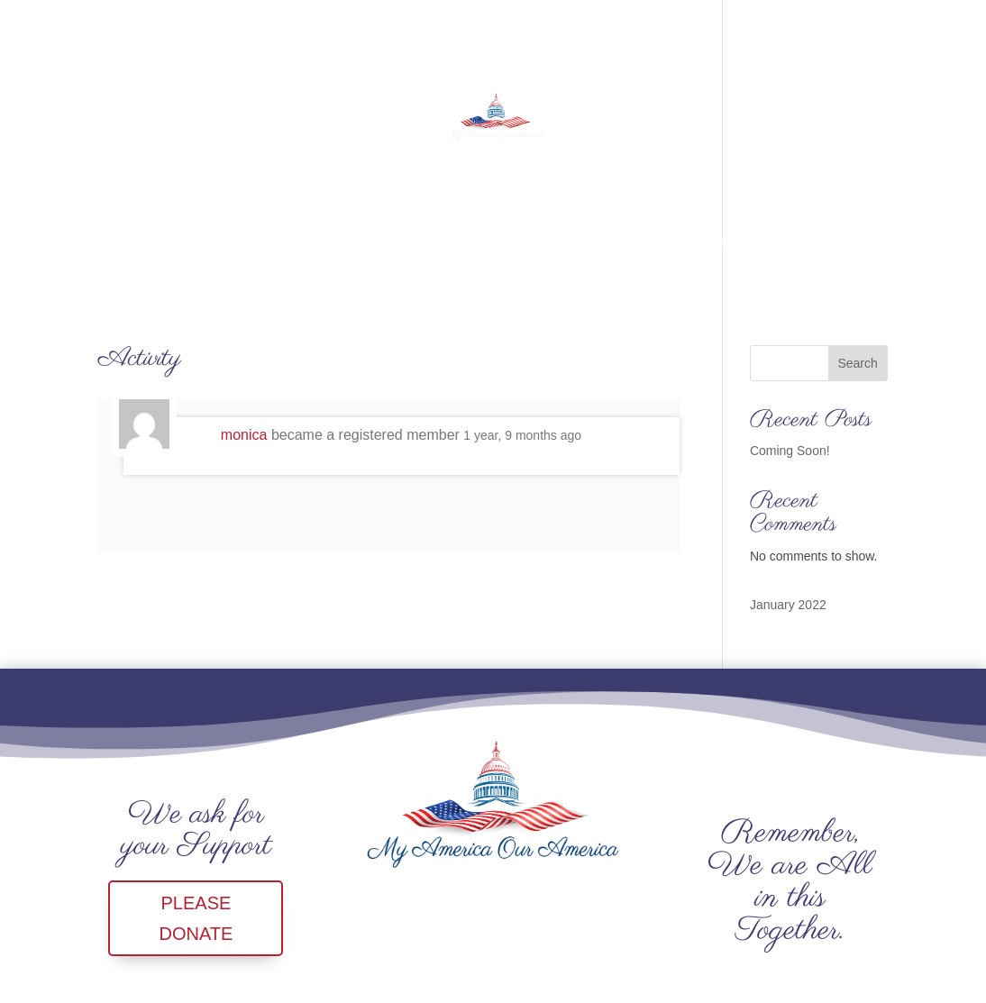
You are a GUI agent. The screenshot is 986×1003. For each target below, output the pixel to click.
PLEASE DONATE (196, 918)
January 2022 (788, 604)
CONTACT (287, 244)
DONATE (441, 244)
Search (857, 363)
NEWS (518, 244)
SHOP (367, 244)
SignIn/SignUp (771, 244)
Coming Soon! (790, 450)
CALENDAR (186, 244)
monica (244, 434)
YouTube (594, 244)
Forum (672, 244)
